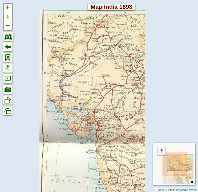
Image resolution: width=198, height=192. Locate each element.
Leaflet (161, 189)
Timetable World (186, 189)
